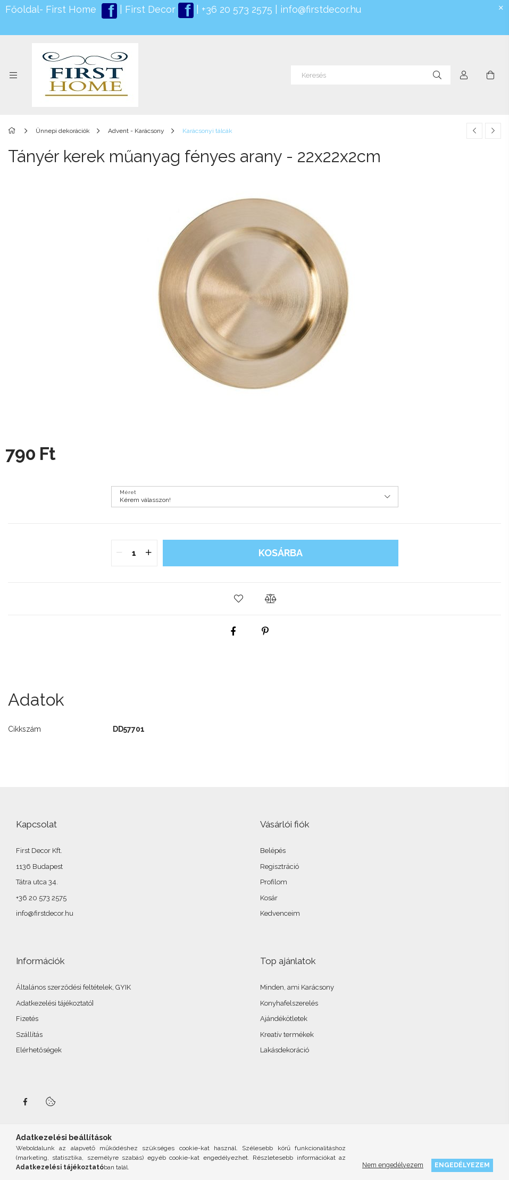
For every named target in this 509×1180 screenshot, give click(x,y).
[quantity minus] (120, 553)
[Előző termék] (474, 131)
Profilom (273, 882)
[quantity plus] (149, 553)
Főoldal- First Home (50, 9)
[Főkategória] (13, 131)
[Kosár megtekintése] (490, 75)
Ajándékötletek (283, 1019)
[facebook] (233, 631)
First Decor (149, 9)
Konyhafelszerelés (289, 1003)
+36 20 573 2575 (235, 9)
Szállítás (29, 1035)
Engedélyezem (462, 1165)
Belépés (273, 851)
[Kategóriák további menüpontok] (13, 75)
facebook (25, 1102)
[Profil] (463, 75)
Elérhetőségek (39, 1050)
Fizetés (27, 1019)
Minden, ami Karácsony (297, 987)
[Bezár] (501, 8)
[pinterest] (265, 631)
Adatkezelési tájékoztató (54, 1003)
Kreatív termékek (287, 1035)
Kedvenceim (280, 913)
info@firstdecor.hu (320, 9)
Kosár (269, 898)
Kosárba (280, 552)
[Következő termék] (493, 131)
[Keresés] (370, 75)
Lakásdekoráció (284, 1050)
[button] (238, 599)
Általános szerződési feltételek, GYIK (73, 987)
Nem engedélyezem (392, 1165)
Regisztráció (279, 867)
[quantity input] (134, 553)
